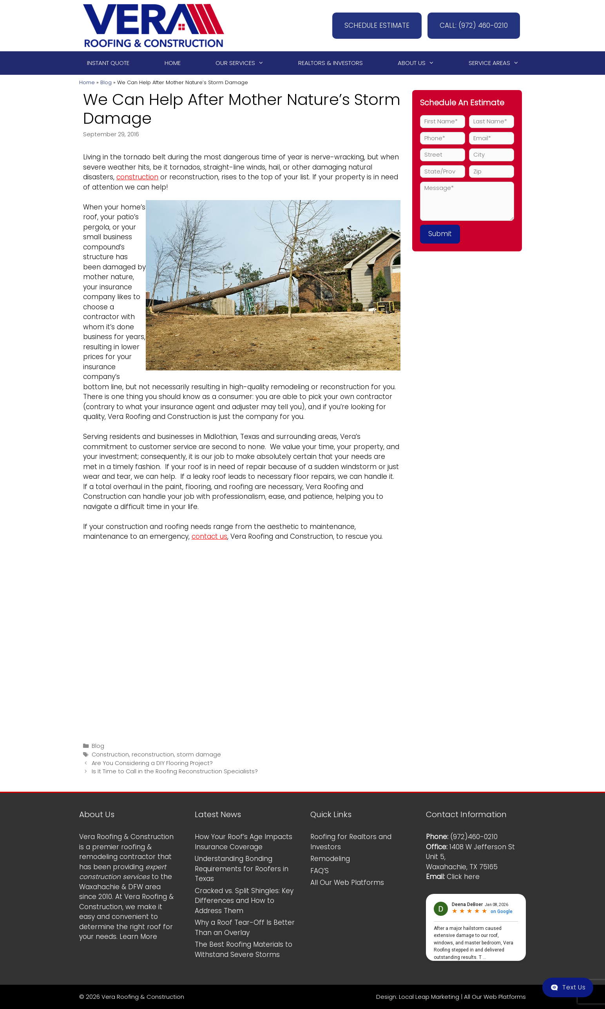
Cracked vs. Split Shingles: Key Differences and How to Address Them (244, 900)
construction (137, 177)
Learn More (138, 936)
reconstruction (153, 754)
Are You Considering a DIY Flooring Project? (152, 763)
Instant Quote (108, 63)
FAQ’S (319, 870)
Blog (106, 82)
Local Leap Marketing (429, 997)
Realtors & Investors (330, 63)
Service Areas (497, 63)
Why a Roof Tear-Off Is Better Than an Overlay (245, 927)
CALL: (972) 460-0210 (474, 25)
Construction (110, 754)
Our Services (243, 63)
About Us (419, 63)
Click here (463, 876)
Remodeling (330, 858)
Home (173, 63)
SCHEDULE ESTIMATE (376, 25)
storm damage (199, 754)
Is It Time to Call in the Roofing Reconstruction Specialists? (175, 771)
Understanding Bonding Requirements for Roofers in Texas (241, 868)
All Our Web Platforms (347, 882)
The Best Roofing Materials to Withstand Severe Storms (243, 949)
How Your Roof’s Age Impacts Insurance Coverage (243, 842)
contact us (209, 536)
